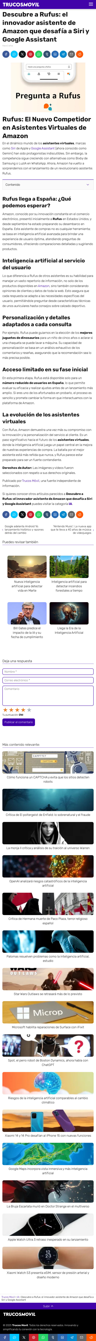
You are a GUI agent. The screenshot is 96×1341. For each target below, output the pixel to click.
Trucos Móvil (30, 481)
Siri (13, 148)
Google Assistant (43, 148)
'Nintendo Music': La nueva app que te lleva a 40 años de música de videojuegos (71, 530)
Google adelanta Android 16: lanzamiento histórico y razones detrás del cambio (24, 530)
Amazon (43, 286)
